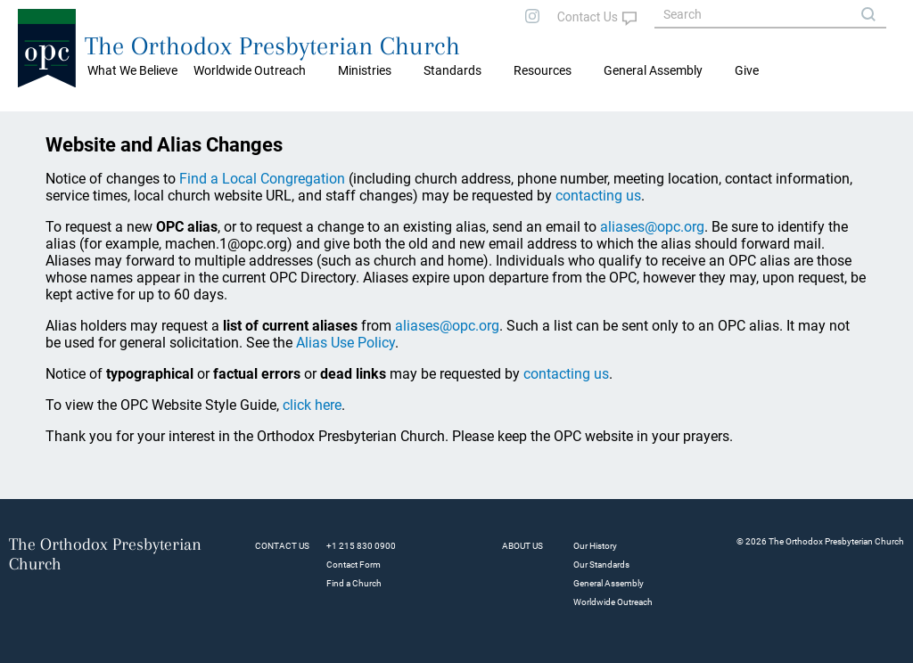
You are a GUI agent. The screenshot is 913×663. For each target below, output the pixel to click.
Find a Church (354, 583)
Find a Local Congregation (262, 178)
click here (312, 405)
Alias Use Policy (345, 342)
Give (747, 70)
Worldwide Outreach (613, 602)
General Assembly (653, 70)
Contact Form (353, 564)
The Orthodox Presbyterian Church (272, 46)
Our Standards (601, 564)
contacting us (598, 195)
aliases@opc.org (652, 226)
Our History (595, 546)
